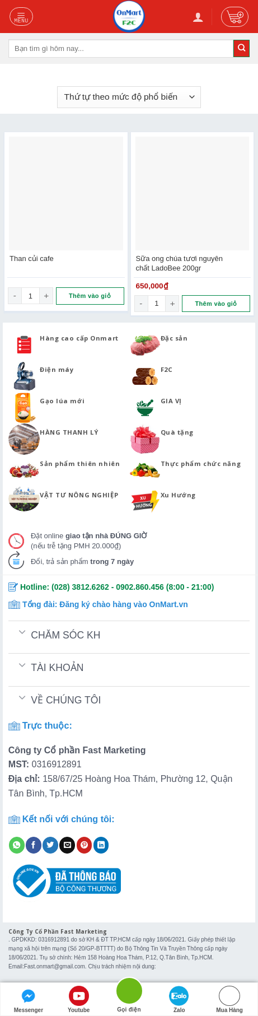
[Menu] (22, 16)
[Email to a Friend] (67, 845)
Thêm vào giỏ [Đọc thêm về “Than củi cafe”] (90, 295)
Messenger (28, 999)
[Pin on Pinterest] (84, 845)
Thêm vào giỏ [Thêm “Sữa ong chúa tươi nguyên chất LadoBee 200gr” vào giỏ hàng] (216, 303)
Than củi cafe (32, 258)
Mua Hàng (229, 999)
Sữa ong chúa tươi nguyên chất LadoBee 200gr (179, 263)
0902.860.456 (140, 586)
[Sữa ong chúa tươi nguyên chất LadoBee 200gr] (192, 194)
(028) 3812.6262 (80, 586)
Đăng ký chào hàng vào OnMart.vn (123, 604)
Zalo (179, 999)
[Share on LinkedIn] (101, 845)
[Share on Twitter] (50, 845)
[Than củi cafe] (66, 194)
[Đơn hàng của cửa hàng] (129, 97)
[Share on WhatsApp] (17, 845)
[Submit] (241, 48)
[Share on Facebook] (33, 845)
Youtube (79, 999)
